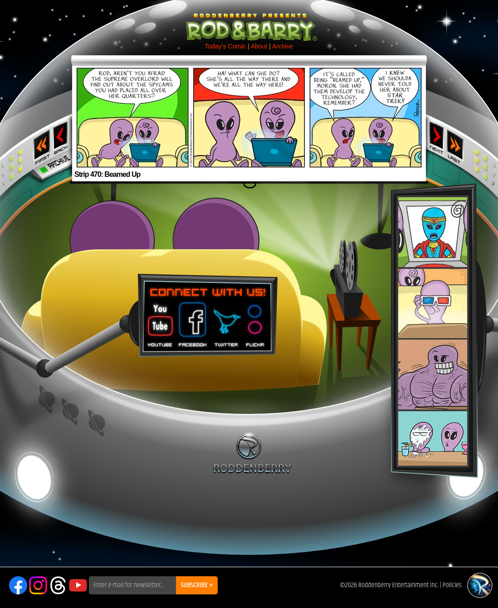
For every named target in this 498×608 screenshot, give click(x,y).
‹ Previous (61, 137)
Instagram (38, 585)
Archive (282, 46)
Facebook (191, 321)
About (259, 46)
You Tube (159, 321)
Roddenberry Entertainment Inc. (398, 585)
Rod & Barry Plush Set (432, 331)
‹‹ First (40, 144)
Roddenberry (252, 453)
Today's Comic (225, 46)
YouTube (78, 585)
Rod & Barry (249, 21)
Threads (58, 585)
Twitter (226, 321)
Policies (452, 585)
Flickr (255, 321)
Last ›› (458, 144)
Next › (436, 137)
